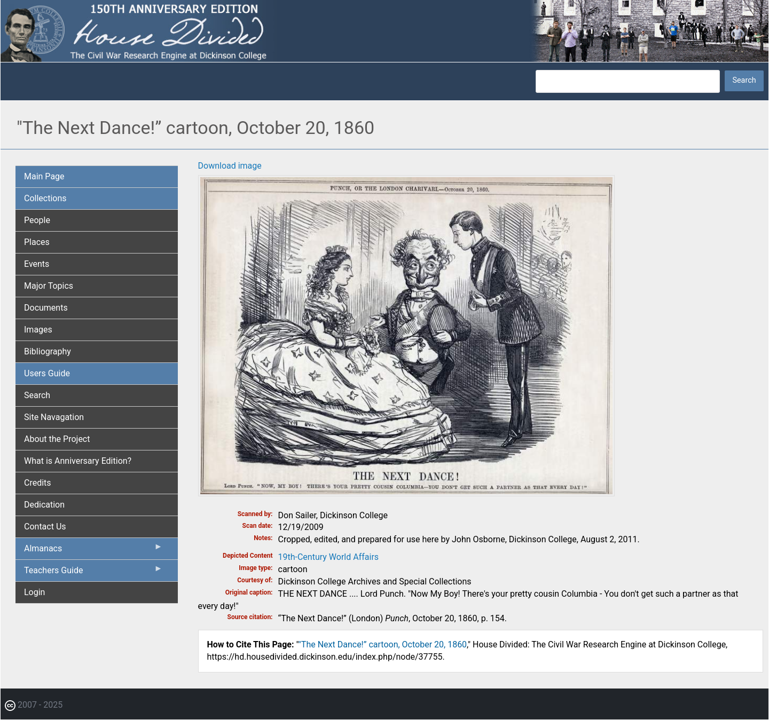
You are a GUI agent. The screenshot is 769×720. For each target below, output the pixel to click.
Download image (230, 166)
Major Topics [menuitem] (48, 286)
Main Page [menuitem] (44, 176)
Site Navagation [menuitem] (54, 417)
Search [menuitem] (37, 395)
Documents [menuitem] (46, 308)
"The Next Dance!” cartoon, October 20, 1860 (383, 644)
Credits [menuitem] (37, 483)
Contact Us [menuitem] (45, 526)
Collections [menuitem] (45, 198)
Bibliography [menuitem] (47, 351)
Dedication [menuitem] (44, 505)
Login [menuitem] (34, 592)
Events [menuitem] (36, 264)
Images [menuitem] (38, 330)
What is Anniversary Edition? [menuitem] (77, 461)
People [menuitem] (37, 220)
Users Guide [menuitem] (47, 373)
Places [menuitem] (37, 242)
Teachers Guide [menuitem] (93, 572)
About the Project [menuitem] (57, 439)
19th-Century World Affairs (328, 557)
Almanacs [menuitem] (93, 550)
